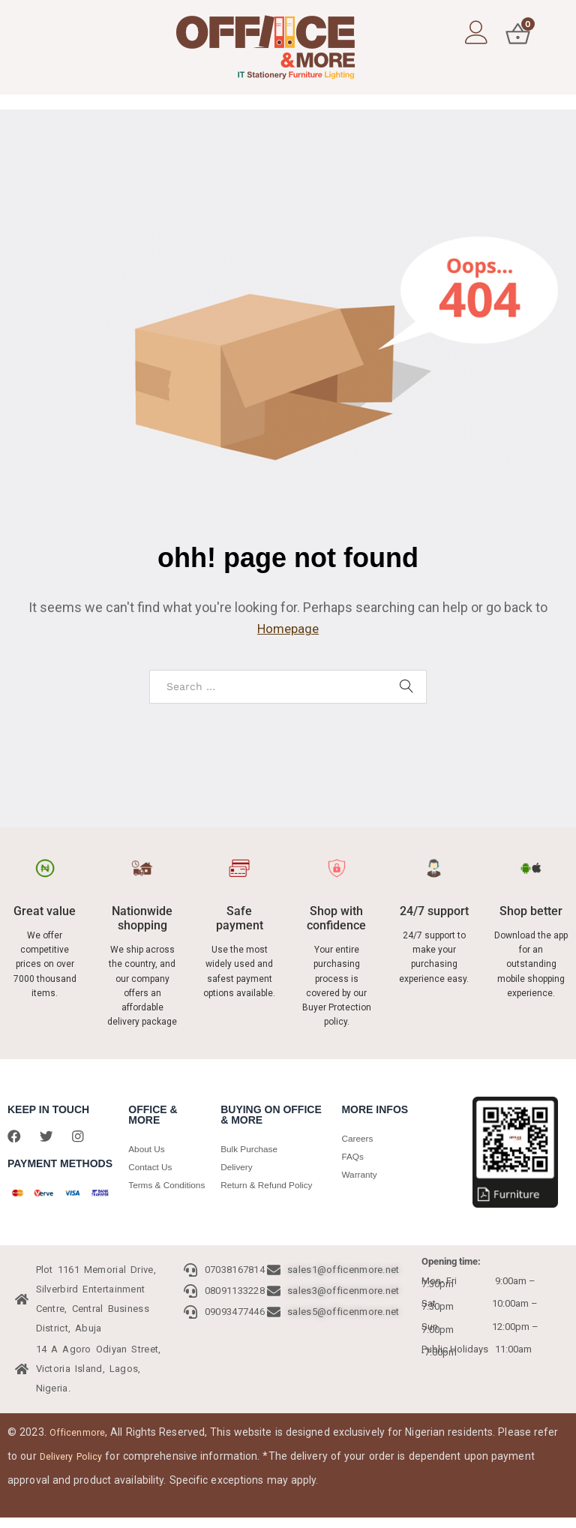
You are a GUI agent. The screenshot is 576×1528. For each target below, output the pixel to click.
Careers (358, 1138)
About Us (148, 1148)
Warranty (360, 1174)
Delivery (238, 1166)
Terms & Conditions (151, 1193)
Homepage (288, 628)
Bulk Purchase (252, 1148)
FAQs (353, 1156)
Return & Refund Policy (271, 1184)
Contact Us (152, 1166)
